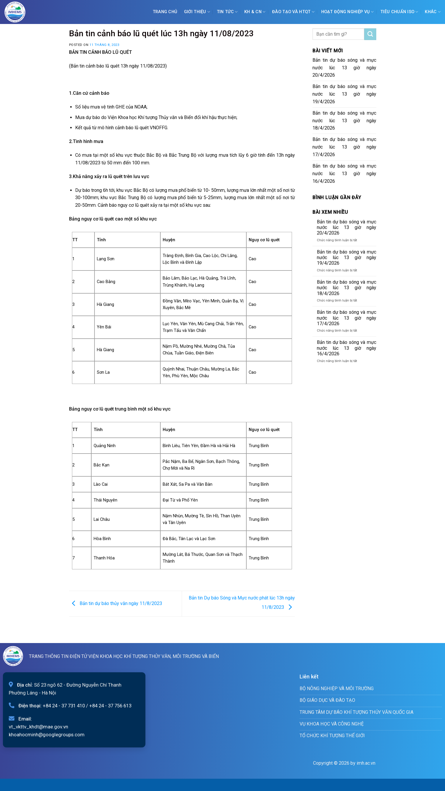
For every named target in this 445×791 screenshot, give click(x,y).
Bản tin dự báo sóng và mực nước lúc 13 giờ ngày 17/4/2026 (344, 147)
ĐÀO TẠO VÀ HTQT (293, 12)
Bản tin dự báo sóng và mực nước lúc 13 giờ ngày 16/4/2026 (344, 173)
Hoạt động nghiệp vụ (347, 12)
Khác (433, 12)
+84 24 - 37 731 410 (64, 706)
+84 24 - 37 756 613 (110, 706)
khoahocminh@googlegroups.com (47, 734)
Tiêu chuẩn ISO (399, 12)
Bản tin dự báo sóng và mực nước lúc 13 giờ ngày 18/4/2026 (344, 120)
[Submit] (370, 34)
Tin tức (227, 12)
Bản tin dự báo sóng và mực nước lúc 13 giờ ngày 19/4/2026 (344, 94)
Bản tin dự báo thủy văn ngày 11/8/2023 (115, 603)
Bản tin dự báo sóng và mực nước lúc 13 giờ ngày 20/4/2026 (344, 67)
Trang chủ (165, 11)
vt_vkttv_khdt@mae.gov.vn (38, 727)
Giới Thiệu (197, 12)
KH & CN (255, 12)
